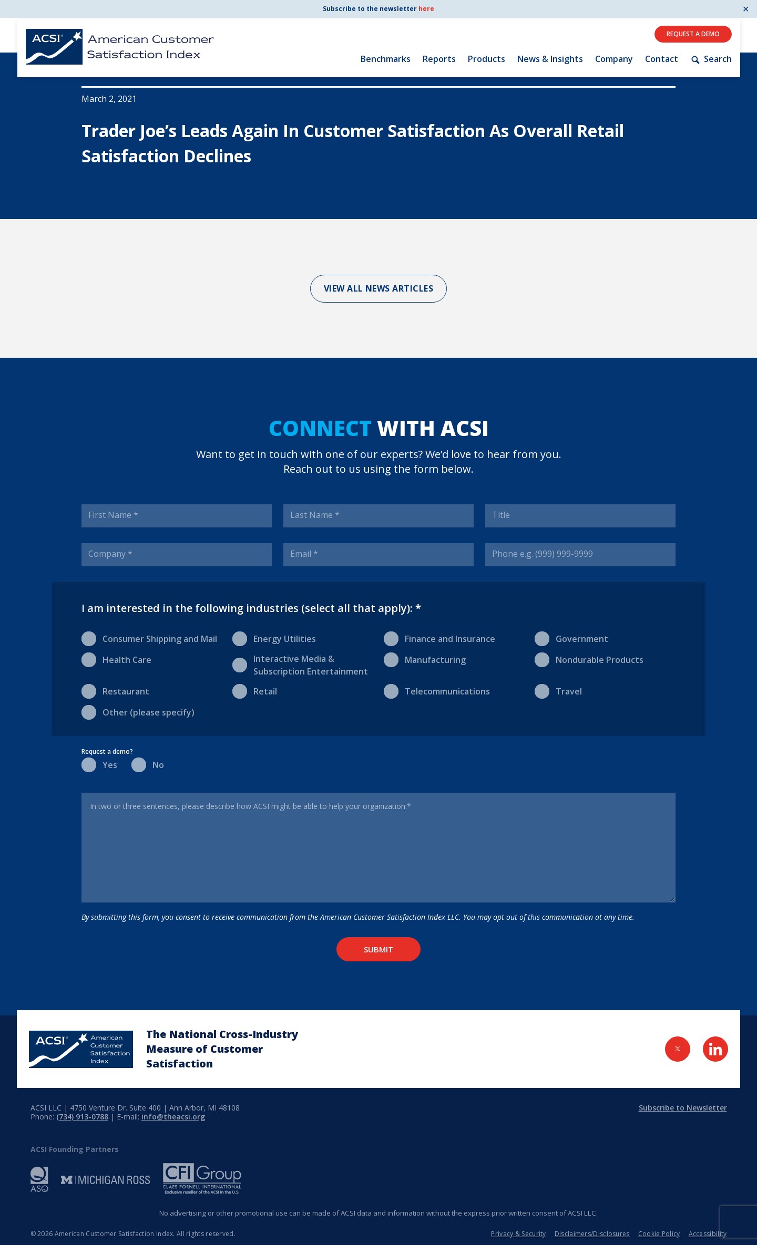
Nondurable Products (589, 659)
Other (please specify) (138, 711)
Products (486, 59)
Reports (439, 59)
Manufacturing (425, 659)
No (147, 764)
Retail (254, 690)
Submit (378, 949)
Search (710, 59)
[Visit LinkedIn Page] (715, 1049)
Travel (558, 690)
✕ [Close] (745, 9)
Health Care (116, 659)
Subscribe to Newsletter (683, 1108)
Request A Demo (693, 33)
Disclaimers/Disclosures (592, 1233)
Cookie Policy (659, 1233)
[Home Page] (81, 1049)
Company (614, 59)
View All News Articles (379, 288)
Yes (99, 764)
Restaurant (115, 690)
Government (571, 638)
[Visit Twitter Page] (677, 1049)
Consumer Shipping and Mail (149, 638)
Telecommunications (437, 690)
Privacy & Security (518, 1233)
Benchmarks (386, 59)
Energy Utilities (274, 638)
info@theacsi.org (173, 1117)
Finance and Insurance (439, 638)
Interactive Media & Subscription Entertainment (300, 664)
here (426, 8)
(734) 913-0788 (82, 1117)
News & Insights (550, 59)
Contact (661, 59)
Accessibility (708, 1233)
